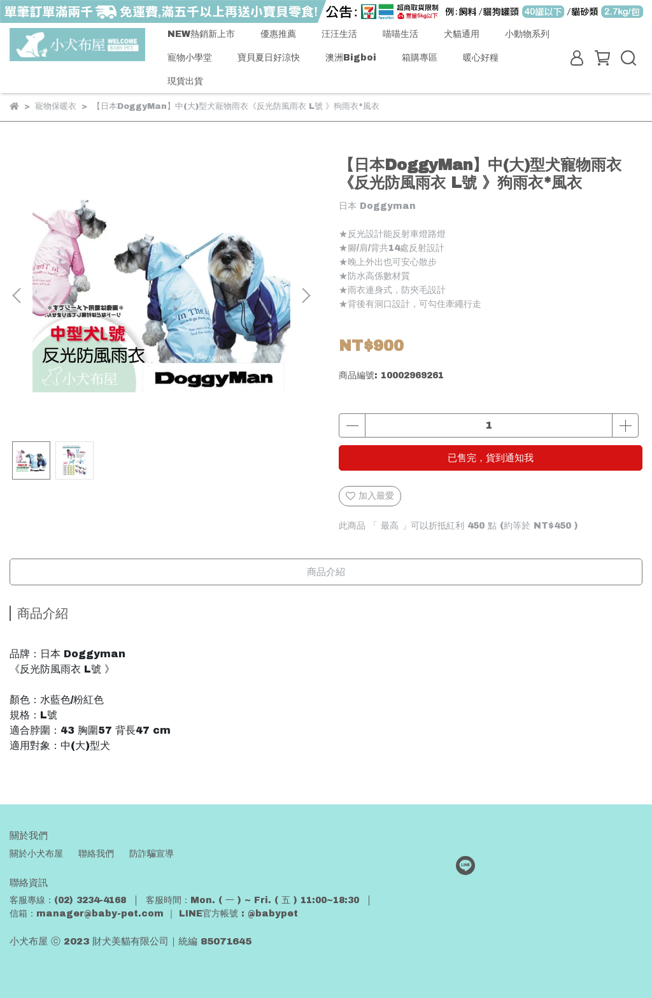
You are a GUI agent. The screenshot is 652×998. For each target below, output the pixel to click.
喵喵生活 (400, 34)
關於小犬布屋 (36, 854)
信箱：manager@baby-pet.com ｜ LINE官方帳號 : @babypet (154, 913)
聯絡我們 (96, 854)
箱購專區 (419, 57)
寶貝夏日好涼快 (268, 57)
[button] (305, 295)
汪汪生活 (339, 34)
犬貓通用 (461, 34)
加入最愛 (370, 496)
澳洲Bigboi (350, 57)
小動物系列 (527, 34)
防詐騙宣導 (151, 854)
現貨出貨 (185, 81)
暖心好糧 (481, 57)
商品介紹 (326, 572)
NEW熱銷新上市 (201, 34)
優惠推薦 (278, 34)
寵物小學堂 (189, 57)
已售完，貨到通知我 (491, 458)
